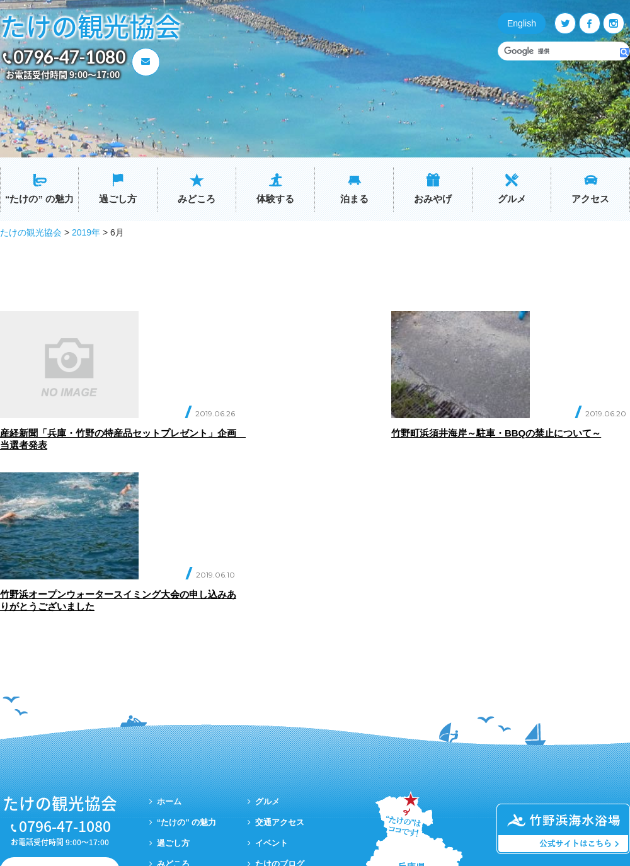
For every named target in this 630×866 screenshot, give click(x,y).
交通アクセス (279, 687)
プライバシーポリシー (296, 750)
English (521, 23)
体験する (275, 198)
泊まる (354, 198)
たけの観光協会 (90, 25)
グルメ (512, 198)
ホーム (169, 666)
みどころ (196, 198)
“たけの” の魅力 (39, 198)
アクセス (590, 198)
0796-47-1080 (69, 56)
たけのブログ (279, 729)
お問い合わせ (66, 736)
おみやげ (433, 198)
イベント (271, 708)
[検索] (559, 51)
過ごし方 (118, 198)
